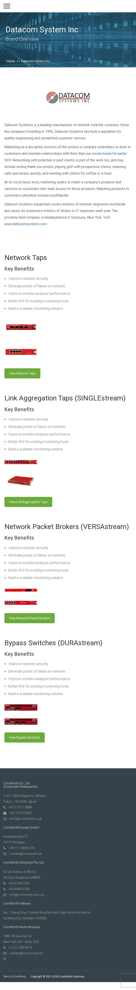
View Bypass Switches (24, 737)
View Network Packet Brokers (29, 618)
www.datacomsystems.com (25, 224)
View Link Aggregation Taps (28, 502)
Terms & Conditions (14, 976)
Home (11, 61)
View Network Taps (22, 373)
